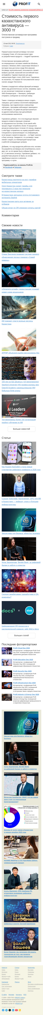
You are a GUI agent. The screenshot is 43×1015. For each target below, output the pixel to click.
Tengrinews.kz (20, 43)
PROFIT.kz (18, 1003)
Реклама (11, 994)
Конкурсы (30, 974)
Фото (29, 982)
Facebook (8, 167)
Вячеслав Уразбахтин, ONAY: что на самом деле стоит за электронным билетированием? (21, 799)
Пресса (17, 982)
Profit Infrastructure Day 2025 (24, 683)
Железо (4, 976)
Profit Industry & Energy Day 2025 (26, 694)
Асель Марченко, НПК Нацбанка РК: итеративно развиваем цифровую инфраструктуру (18, 893)
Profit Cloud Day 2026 (21, 648)
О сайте (4, 994)
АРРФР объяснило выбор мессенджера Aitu (20, 353)
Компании (5, 982)
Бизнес (4, 974)
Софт (11, 46)
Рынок (16, 972)
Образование (6, 978)
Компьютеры (5, 984)
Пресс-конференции (34, 988)
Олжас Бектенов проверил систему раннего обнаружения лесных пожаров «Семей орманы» (20, 257)
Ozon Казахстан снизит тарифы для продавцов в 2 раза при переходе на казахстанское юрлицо (17, 188)
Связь (3, 970)
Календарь (31, 967)
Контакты (19, 994)
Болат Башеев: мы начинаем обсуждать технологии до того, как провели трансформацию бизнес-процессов (20, 954)
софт (9, 976)
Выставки (30, 970)
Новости (4, 967)
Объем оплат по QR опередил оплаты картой (21, 208)
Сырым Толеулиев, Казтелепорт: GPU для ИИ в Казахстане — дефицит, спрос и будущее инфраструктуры (21, 502)
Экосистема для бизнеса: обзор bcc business (21, 533)
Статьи (17, 967)
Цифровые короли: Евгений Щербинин (19, 924)
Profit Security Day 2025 (22, 671)
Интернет (4, 972)
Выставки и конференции (35, 984)
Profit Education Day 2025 (23, 660)
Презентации (32, 986)
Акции (29, 976)
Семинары (31, 972)
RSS (25, 994)
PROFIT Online (19, 997)
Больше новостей (21, 429)
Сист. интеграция (7, 986)
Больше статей (21, 635)
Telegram (17, 167)
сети (8, 988)
